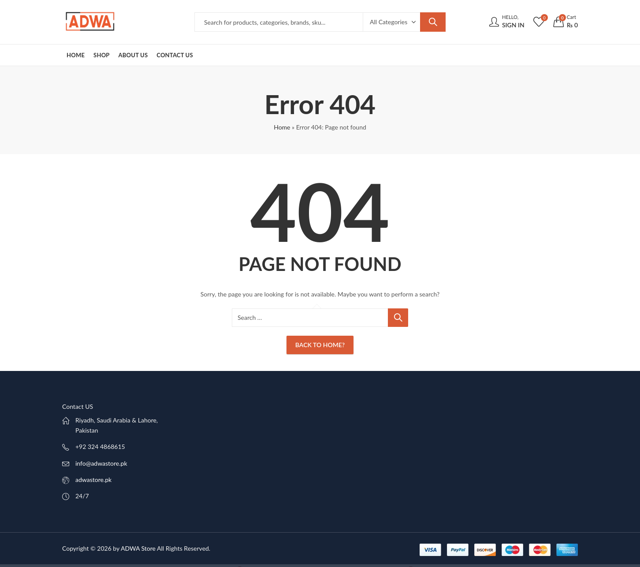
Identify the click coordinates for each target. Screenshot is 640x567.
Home (282, 127)
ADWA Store (138, 548)
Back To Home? (320, 344)
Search (433, 22)
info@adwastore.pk (101, 463)
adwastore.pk (93, 479)
